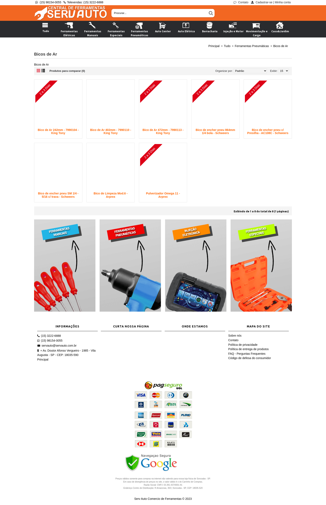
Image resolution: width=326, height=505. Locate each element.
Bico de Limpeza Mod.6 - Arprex (110, 195)
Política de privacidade (243, 344)
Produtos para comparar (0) (67, 70)
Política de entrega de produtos (248, 349)
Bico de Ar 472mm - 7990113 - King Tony (162, 131)
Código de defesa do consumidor (249, 358)
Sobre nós (235, 335)
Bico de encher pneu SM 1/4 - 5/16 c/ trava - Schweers (58, 195)
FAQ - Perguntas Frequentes (246, 353)
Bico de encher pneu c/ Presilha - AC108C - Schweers (267, 131)
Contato (233, 340)
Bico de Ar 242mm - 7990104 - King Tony (58, 131)
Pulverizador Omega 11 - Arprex (163, 195)
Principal (42, 359)
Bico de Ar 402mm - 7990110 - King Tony (110, 131)
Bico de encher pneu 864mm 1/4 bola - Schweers (215, 131)
